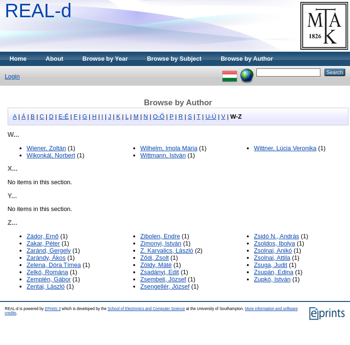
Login (12, 76)
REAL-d (38, 10)
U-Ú (210, 116)
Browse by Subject (174, 58)
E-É (63, 116)
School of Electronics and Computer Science (146, 309)
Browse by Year (105, 58)
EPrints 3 (53, 309)
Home (18, 58)
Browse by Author (247, 58)
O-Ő (158, 116)
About (55, 58)
